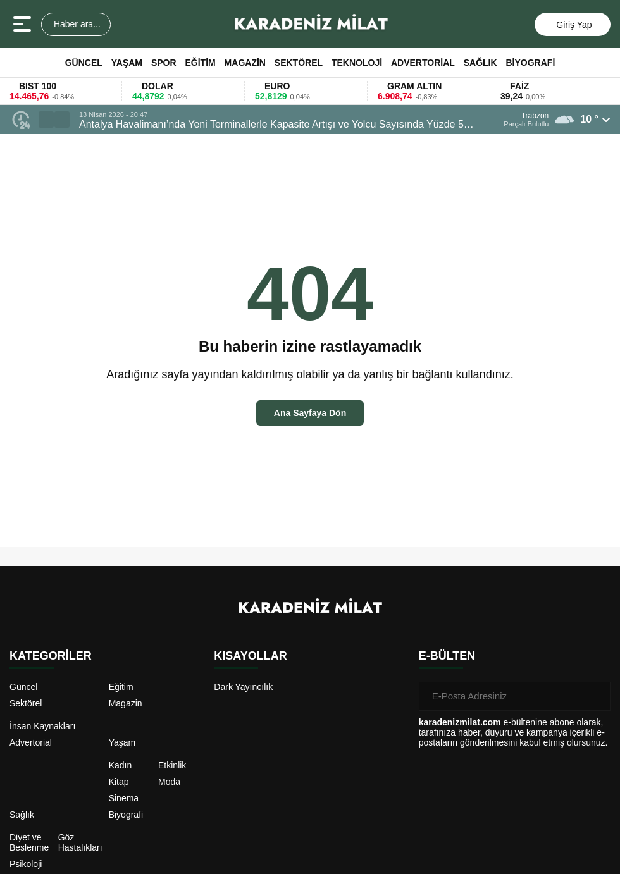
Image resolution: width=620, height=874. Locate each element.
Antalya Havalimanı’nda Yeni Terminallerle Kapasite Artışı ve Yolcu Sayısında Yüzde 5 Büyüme (271, 124)
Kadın (120, 765)
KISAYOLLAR (250, 655)
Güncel (83, 63)
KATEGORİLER (50, 655)
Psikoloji (25, 864)
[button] (46, 119)
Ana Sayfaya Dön (310, 413)
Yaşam (126, 63)
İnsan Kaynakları (42, 726)
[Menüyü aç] (23, 24)
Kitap (119, 782)
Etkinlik (172, 765)
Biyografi (530, 63)
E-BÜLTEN (447, 655)
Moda (169, 782)
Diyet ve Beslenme (29, 842)
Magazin (245, 63)
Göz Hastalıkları (80, 842)
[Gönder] (596, 696)
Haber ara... (76, 24)
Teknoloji (357, 63)
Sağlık (480, 63)
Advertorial (423, 63)
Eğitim (200, 63)
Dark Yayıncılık (243, 687)
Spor (164, 63)
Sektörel (299, 63)
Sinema (124, 798)
